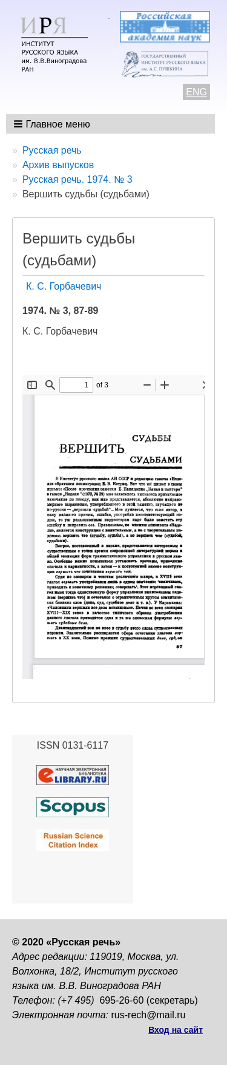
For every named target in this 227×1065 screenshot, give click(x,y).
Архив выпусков (58, 165)
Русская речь (52, 150)
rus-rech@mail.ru (148, 1015)
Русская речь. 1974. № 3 (77, 179)
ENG (196, 92)
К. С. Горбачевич (63, 286)
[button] (53, 124)
